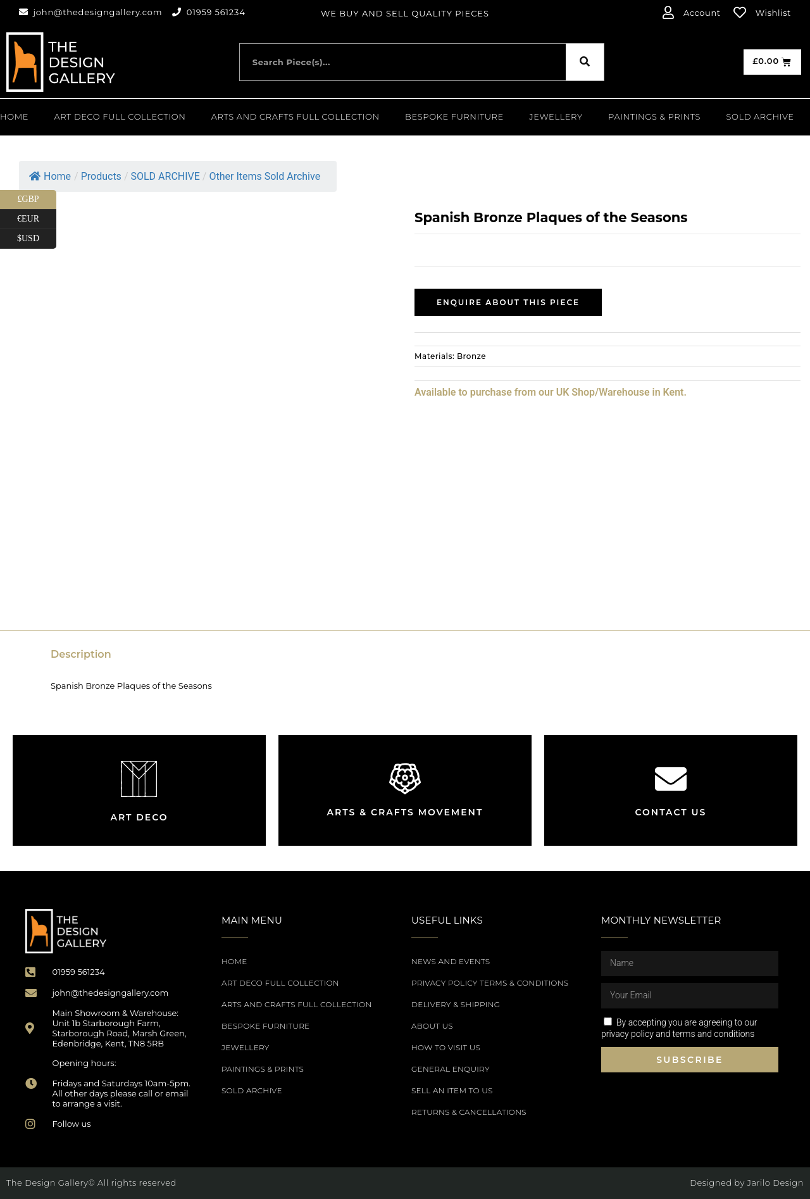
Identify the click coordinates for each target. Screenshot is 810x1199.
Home (14, 116)
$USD (36, 239)
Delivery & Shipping (455, 1004)
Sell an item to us (452, 1090)
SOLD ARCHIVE (760, 116)
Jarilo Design (775, 1182)
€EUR (36, 219)
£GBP (36, 200)
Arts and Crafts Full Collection (295, 116)
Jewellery (555, 116)
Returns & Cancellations (468, 1112)
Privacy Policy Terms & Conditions (489, 983)
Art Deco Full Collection (119, 116)
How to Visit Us (445, 1047)
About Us (432, 1026)
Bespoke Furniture (454, 116)
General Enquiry (450, 1069)
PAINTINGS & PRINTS (654, 116)
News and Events (450, 961)
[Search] (585, 62)
